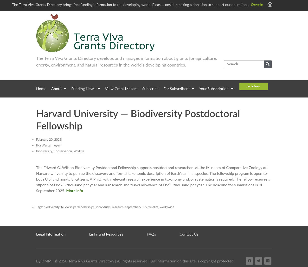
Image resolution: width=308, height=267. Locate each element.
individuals (103, 207)
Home (41, 88)
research (117, 207)
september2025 (136, 207)
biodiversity (52, 207)
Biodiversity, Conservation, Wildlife (60, 151)
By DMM (43, 261)
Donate (257, 4)
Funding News (85, 88)
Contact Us (189, 234)
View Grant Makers (121, 88)
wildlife (153, 207)
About (59, 88)
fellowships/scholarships (78, 207)
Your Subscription (216, 88)
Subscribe (150, 88)
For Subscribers (178, 88)
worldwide (167, 207)
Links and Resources (106, 234)
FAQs (151, 234)
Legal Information (51, 234)
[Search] (268, 64)
